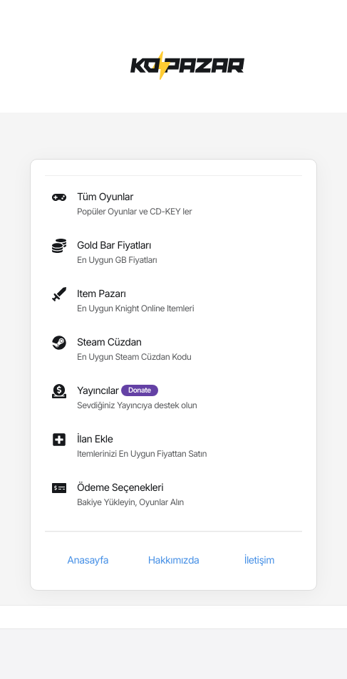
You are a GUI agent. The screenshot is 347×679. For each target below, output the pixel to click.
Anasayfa (87, 560)
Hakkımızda (174, 560)
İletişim (259, 560)
